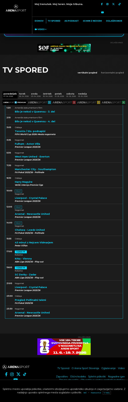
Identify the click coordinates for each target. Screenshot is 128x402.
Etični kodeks (78, 376)
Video (121, 368)
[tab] (10, 95)
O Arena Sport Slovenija (85, 368)
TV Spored (63, 368)
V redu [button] (107, 392)
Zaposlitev (62, 376)
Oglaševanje (108, 368)
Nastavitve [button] (96, 392)
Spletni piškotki (97, 376)
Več (85, 392)
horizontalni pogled (112, 72)
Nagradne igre (116, 376)
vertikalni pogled (87, 72)
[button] (40, 29)
